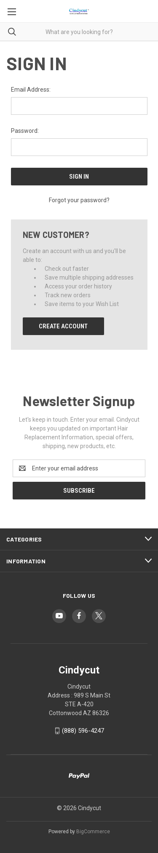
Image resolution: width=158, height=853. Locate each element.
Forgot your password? (79, 200)
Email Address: (31, 89)
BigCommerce (93, 832)
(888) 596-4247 (83, 730)
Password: (25, 130)
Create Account (63, 326)
